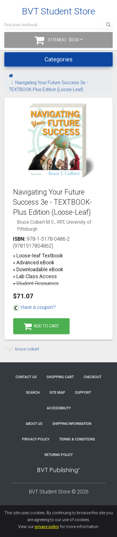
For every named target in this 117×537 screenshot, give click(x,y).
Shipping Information (71, 424)
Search (33, 393)
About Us (34, 424)
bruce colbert (27, 349)
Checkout (92, 377)
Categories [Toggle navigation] (58, 59)
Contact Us (26, 377)
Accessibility (59, 408)
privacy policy (47, 526)
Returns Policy (59, 455)
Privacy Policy (35, 439)
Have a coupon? (34, 307)
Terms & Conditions (77, 439)
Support (83, 393)
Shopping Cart (60, 377)
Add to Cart (41, 326)
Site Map (57, 393)
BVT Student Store (58, 11)
